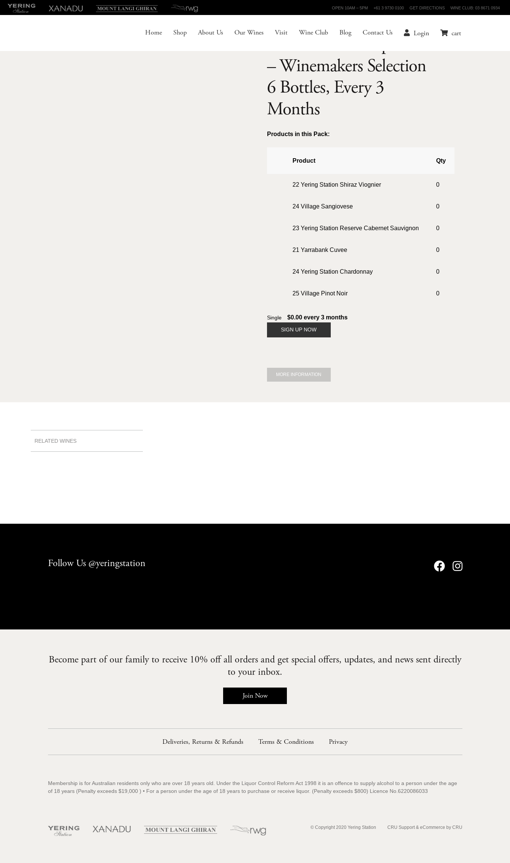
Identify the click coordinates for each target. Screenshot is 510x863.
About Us (206, 33)
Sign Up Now (298, 329)
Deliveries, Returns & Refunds (202, 741)
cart (452, 34)
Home (149, 33)
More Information (298, 375)
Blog (341, 33)
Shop (175, 33)
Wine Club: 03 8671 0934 (475, 8)
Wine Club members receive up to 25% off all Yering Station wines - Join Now (255, 406)
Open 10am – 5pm (350, 8)
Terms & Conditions (286, 741)
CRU (457, 827)
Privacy (338, 741)
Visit (276, 33)
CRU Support (401, 827)
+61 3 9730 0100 (389, 8)
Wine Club (309, 33)
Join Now (255, 695)
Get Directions (427, 8)
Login (416, 34)
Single (274, 317)
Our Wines (244, 33)
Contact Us (373, 33)
